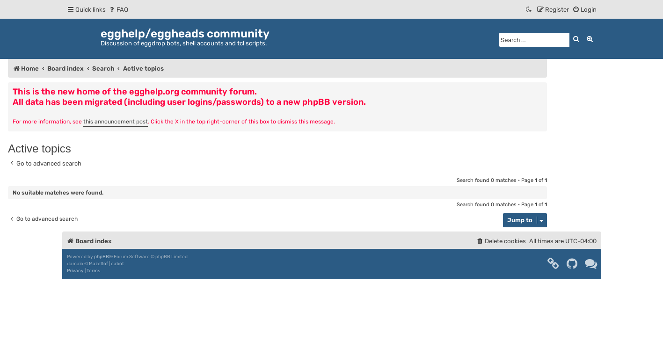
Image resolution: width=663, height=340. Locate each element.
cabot (117, 264)
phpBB (101, 257)
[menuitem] (118, 9)
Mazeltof (98, 264)
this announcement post (115, 121)
